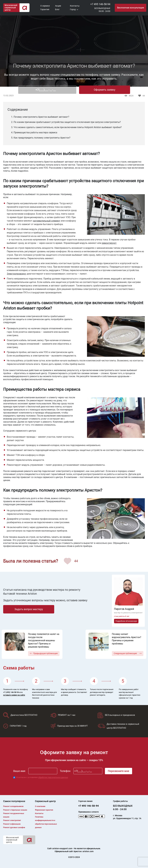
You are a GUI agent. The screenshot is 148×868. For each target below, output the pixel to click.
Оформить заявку (104, 89)
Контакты (74, 6)
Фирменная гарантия (44, 810)
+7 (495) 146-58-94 (11, 692)
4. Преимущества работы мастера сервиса (34, 132)
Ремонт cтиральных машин (15, 810)
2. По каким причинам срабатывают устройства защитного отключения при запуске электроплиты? (66, 122)
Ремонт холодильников (13, 806)
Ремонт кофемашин (12, 824)
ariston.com (88, 851)
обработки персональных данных (53, 777)
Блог (57, 9)
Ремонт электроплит (12, 820)
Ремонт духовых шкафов (14, 827)
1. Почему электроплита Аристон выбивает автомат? (40, 116)
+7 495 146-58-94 (100, 4)
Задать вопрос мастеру (28, 609)
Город (73, 9)
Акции (58, 6)
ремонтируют (109, 243)
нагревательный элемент (46, 220)
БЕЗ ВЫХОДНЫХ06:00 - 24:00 (102, 9)
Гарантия (44, 9)
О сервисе (45, 6)
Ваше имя (19, 770)
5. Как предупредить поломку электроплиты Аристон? (40, 137)
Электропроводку (16, 273)
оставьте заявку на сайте (14, 695)
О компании (40, 806)
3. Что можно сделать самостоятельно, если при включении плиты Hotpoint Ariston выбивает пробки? (66, 127)
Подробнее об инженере (126, 621)
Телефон (65, 770)
